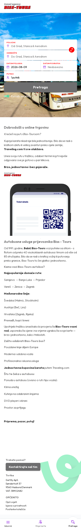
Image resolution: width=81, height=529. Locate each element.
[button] (40, 45)
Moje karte (40, 523)
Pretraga (73, 523)
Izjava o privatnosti (16, 505)
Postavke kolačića (15, 509)
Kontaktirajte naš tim (23, 467)
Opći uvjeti (11, 502)
